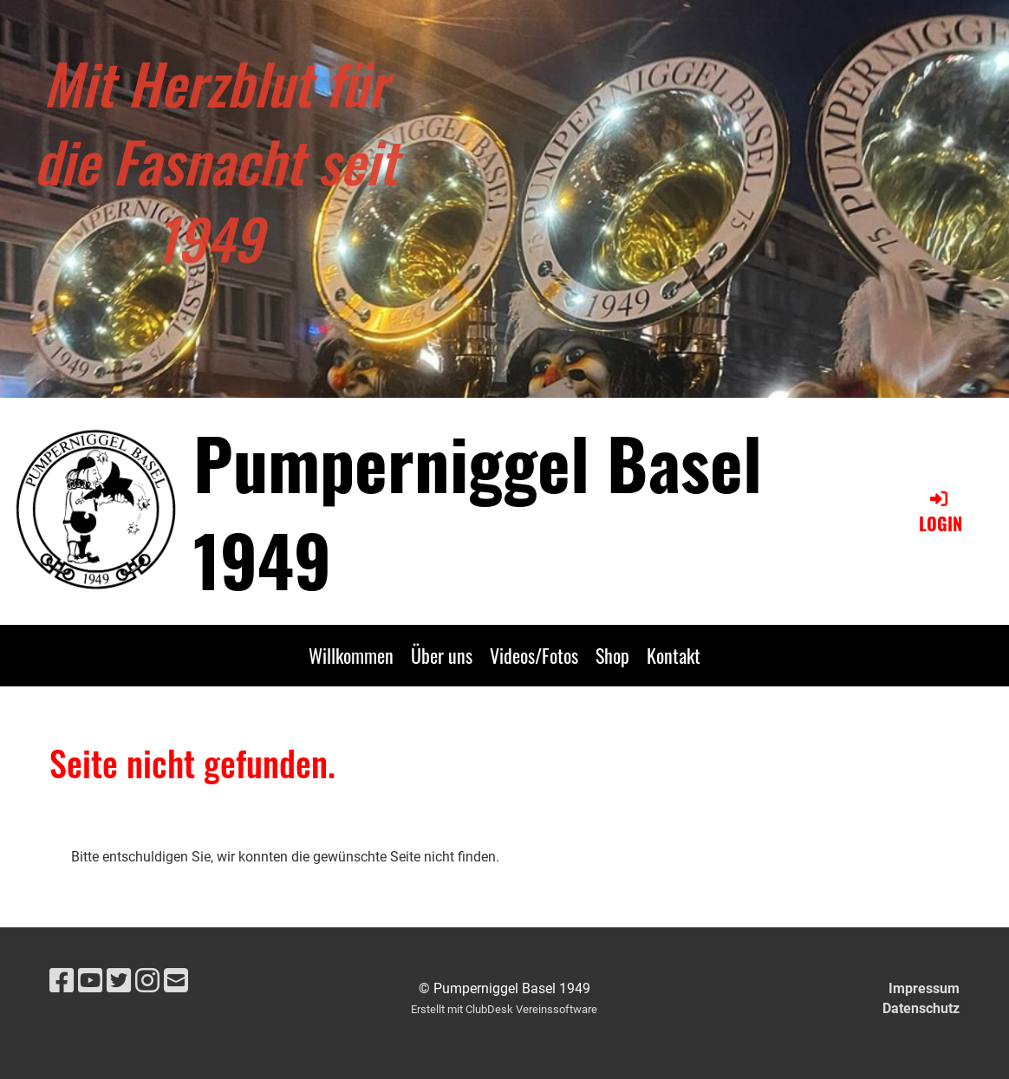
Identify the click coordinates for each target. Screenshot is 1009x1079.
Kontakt (673, 655)
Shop (612, 655)
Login (940, 512)
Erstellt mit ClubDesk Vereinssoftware (504, 1009)
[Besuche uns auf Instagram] (147, 981)
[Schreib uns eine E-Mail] (176, 981)
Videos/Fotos (534, 655)
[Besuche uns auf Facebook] (61, 981)
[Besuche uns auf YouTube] (90, 981)
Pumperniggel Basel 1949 (477, 510)
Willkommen (351, 655)
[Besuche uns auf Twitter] (119, 981)
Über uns (441, 655)
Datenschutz (921, 1008)
